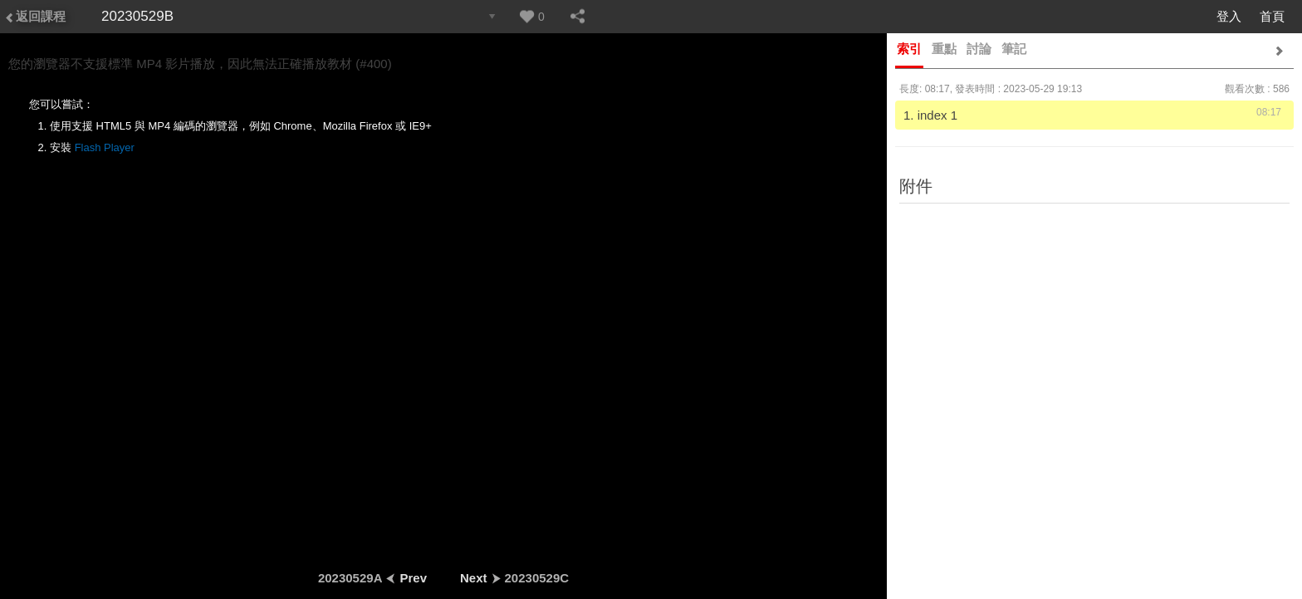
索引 (909, 49)
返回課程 (35, 16)
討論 (979, 49)
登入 (1228, 16)
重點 (944, 49)
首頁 (1272, 16)
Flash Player (105, 147)
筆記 (1013, 49)
